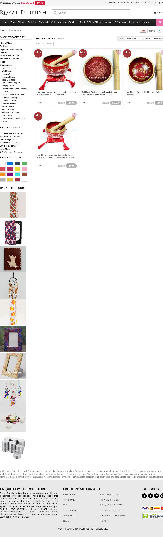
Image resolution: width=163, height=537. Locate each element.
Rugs (131, 22)
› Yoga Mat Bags (8, 80)
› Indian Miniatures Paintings (13, 118)
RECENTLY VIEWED (131, 3)
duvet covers (24, 514)
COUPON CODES (110, 495)
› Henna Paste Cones (10, 112)
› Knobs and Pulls (8, 68)
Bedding (32, 22)
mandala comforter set (46, 474)
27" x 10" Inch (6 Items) (11, 152)
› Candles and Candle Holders (13, 95)
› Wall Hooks (6, 71)
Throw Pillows (18, 22)
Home (4, 22)
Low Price (145, 38)
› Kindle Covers (7, 106)
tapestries (5, 511)
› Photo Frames (7, 109)
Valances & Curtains (115, 22)
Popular (131, 38)
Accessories (142, 22)
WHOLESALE (70, 510)
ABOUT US (69, 495)
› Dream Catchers (8, 103)
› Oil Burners (6, 92)
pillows (53, 509)
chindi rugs (32, 509)
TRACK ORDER (109, 500)
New (121, 38)
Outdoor (73, 22)
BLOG (66, 521)
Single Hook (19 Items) (10, 136)
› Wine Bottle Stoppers (10, 83)
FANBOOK (69, 500)
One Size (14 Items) (9, 139)
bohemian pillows (19, 474)
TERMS (104, 521)
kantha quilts (44, 511)
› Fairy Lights (6, 115)
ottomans (11, 514)
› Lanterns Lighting (9, 98)
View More (5, 149)
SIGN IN (147, 3)
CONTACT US (71, 515)
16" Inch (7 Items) (8, 146)
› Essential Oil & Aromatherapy (14, 89)
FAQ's (66, 505)
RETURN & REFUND (112, 515)
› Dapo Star (6, 121)
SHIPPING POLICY (111, 510)
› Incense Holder (8, 77)
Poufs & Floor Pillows (91, 22)
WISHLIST (114, 3)
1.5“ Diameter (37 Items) (11, 133)
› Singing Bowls (7, 86)
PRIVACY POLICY (111, 505)
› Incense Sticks (7, 74)
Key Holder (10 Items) (10, 143)
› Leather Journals (8, 100)
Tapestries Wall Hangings (52, 22)
